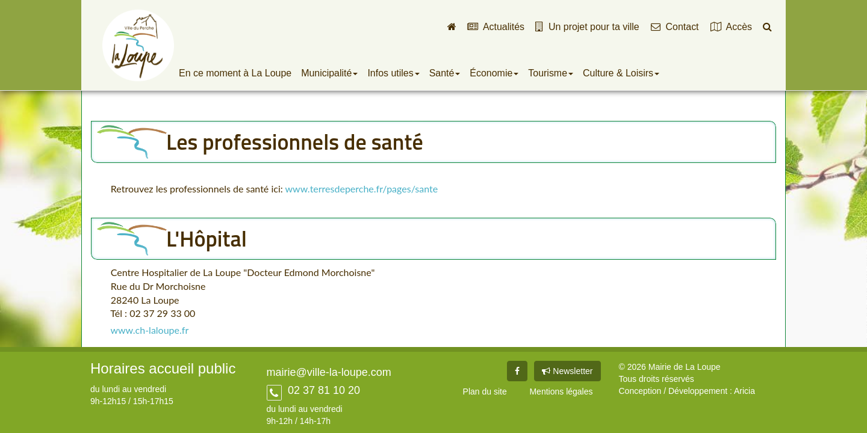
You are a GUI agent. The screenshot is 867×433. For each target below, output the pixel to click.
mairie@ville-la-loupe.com (329, 372)
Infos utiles (393, 73)
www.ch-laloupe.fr (149, 330)
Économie (494, 73)
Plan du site (485, 391)
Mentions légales (560, 391)
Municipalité (329, 73)
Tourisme (550, 73)
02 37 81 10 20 (322, 390)
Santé (445, 73)
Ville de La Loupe (138, 45)
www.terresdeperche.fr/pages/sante (361, 188)
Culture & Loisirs (621, 73)
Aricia (744, 391)
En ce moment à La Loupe (235, 73)
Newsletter (567, 371)
